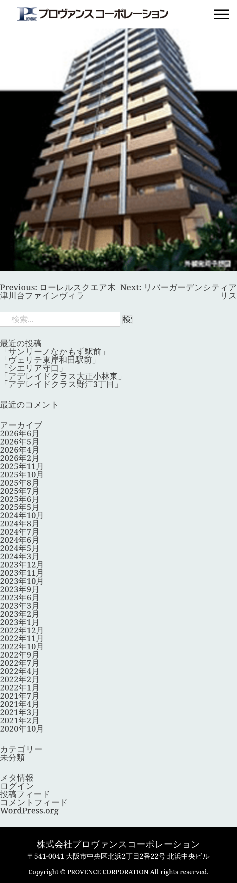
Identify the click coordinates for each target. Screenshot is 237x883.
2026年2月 (20, 457)
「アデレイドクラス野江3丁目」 (61, 383)
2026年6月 (20, 433)
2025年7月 (20, 490)
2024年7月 (20, 531)
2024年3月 (20, 556)
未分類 (12, 757)
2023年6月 (20, 597)
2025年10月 (22, 474)
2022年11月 (22, 638)
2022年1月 (20, 687)
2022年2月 (20, 679)
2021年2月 (20, 720)
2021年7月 (20, 695)
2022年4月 (20, 671)
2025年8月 (20, 482)
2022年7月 (20, 662)
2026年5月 (20, 441)
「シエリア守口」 (33, 367)
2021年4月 (20, 703)
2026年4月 (20, 449)
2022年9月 (20, 654)
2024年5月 (20, 548)
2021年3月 (20, 712)
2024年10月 (22, 515)
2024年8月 (20, 523)
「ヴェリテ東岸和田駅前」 (50, 359)
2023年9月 (20, 589)
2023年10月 (22, 580)
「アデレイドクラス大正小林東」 (63, 376)
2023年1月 (20, 622)
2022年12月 (22, 630)
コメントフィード (34, 802)
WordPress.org (29, 810)
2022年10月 (22, 646)
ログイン (17, 785)
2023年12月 (22, 564)
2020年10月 (22, 728)
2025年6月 (20, 499)
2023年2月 (20, 613)
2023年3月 (20, 605)
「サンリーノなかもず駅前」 (55, 351)
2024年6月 (20, 539)
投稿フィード (25, 794)
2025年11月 (22, 466)
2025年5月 (20, 506)
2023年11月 (22, 572)
